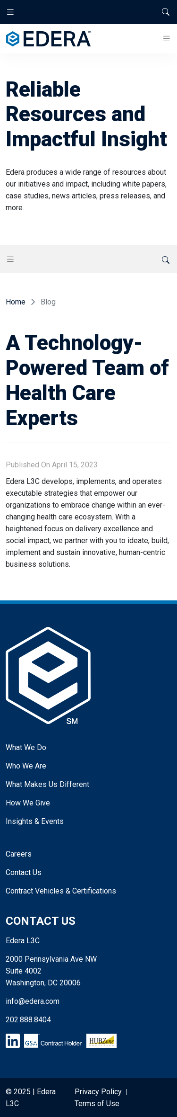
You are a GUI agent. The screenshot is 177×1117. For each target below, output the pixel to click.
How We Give (28, 802)
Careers (19, 853)
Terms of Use (97, 1103)
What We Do (26, 747)
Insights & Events (35, 821)
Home (15, 301)
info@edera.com (32, 1001)
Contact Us (24, 872)
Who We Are (26, 765)
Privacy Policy (98, 1091)
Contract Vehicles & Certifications (61, 890)
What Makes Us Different (47, 784)
